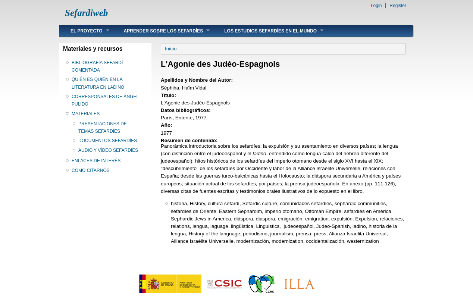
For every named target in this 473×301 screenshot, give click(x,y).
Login (376, 5)
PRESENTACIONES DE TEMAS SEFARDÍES (102, 127)
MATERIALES (86, 113)
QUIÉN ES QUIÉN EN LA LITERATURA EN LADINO (98, 83)
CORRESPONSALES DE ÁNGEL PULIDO (105, 100)
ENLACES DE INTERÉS (96, 160)
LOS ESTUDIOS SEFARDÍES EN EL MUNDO (268, 31)
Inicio (170, 48)
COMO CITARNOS (91, 170)
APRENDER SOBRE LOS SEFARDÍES (161, 31)
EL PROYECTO (84, 31)
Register (397, 5)
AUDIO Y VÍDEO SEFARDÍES (108, 150)
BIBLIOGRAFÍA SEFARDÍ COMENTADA (97, 66)
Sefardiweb (86, 13)
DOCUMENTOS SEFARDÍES (107, 140)
